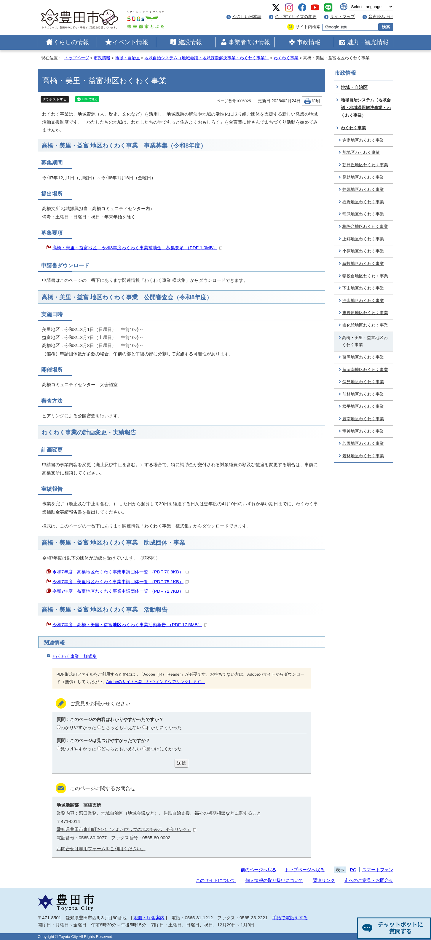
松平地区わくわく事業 (363, 406)
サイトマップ (342, 17)
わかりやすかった (78, 727)
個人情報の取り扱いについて (274, 880)
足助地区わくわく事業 (363, 177)
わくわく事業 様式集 (74, 656)
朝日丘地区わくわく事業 (365, 165)
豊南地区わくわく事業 (363, 419)
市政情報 (308, 42)
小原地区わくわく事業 (363, 251)
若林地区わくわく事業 (363, 456)
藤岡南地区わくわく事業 (365, 369)
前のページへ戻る (258, 869)
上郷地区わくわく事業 (363, 239)
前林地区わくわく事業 (363, 394)
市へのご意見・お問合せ (368, 880)
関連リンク (324, 880)
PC (353, 869)
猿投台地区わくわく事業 (365, 276)
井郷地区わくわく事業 (363, 189)
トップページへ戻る (305, 869)
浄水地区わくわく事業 (363, 300)
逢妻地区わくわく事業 (363, 140)
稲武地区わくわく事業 (363, 214)
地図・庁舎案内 (149, 917)
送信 (181, 762)
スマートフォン (377, 869)
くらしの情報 (71, 42)
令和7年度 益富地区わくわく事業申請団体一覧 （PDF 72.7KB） (120, 591)
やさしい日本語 (246, 17)
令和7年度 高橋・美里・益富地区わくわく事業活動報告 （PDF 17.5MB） (129, 624)
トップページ (76, 58)
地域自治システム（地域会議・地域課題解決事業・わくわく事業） (206, 58)
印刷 (316, 101)
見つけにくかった (164, 748)
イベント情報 (130, 42)
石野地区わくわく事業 (363, 202)
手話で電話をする (290, 917)
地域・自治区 (127, 58)
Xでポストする (55, 99)
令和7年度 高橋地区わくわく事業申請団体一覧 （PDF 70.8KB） (120, 571)
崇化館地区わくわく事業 (365, 325)
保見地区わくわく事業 (363, 382)
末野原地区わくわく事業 (365, 313)
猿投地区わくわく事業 (363, 263)
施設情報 (190, 42)
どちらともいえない (121, 727)
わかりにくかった (164, 727)
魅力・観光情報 (368, 42)
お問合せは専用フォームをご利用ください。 (101, 848)
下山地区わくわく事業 (363, 288)
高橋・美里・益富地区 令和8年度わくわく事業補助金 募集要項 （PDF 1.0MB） (137, 247)
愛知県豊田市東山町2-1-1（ (127, 829)
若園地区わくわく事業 (363, 443)
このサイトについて (216, 880)
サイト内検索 (308, 27)
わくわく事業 (286, 58)
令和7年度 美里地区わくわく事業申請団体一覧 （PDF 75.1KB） (120, 581)
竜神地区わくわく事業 (363, 431)
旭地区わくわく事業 (361, 152)
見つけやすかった (78, 748)
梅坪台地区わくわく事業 (365, 226)
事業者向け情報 (249, 42)
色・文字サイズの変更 (295, 17)
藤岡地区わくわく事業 (363, 357)
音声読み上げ (380, 17)
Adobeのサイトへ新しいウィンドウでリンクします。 (155, 682)
